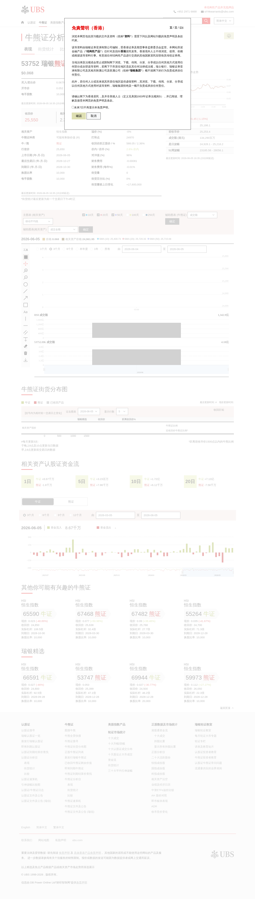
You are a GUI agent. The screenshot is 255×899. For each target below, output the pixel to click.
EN (181, 27)
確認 (79, 115)
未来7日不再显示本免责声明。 (91, 107)
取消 (94, 115)
